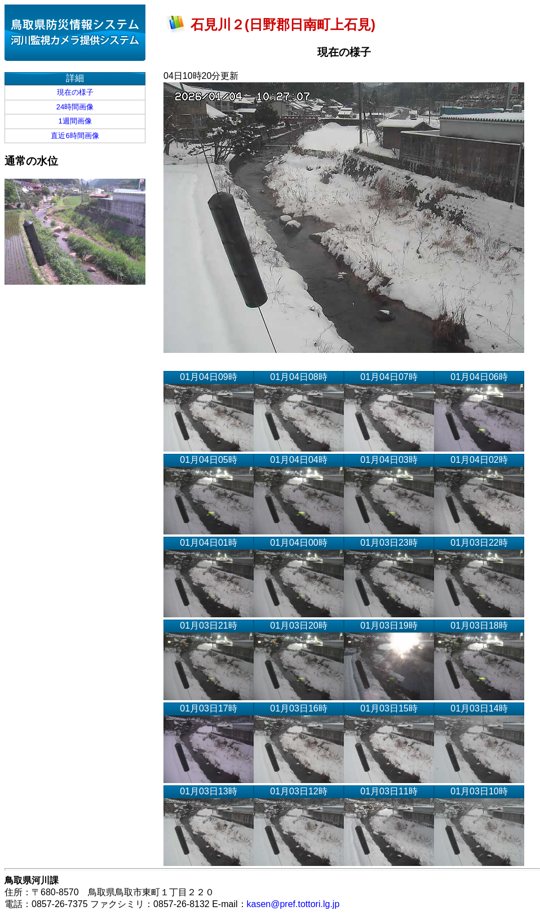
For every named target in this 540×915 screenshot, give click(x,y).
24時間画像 (75, 107)
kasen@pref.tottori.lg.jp (293, 904)
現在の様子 (75, 92)
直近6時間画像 (75, 135)
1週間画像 (74, 121)
